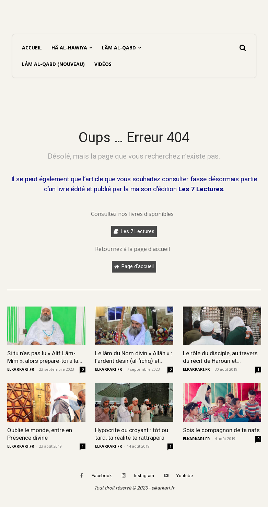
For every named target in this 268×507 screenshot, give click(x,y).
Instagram (144, 475)
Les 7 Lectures (200, 189)
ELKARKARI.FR (20, 369)
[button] (242, 47)
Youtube (184, 475)
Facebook (102, 475)
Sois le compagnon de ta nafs (221, 430)
